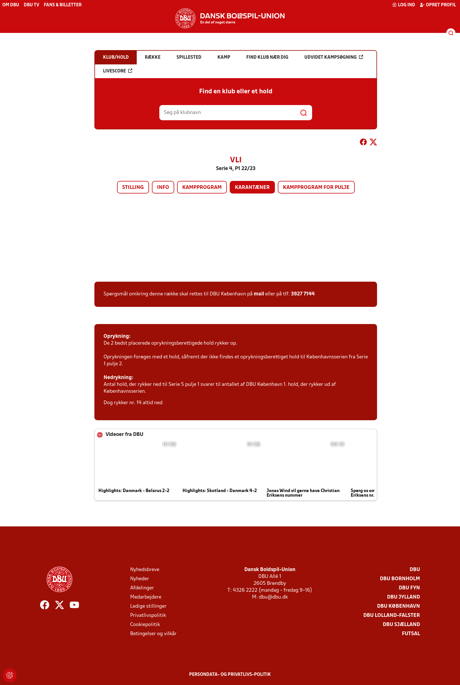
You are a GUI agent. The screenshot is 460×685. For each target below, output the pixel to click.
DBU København (398, 606)
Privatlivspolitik (148, 615)
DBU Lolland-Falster (391, 615)
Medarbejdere (145, 597)
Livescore (117, 71)
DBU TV (31, 5)
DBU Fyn (409, 588)
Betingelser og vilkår (153, 633)
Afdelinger (142, 588)
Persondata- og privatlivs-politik (230, 675)
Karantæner (252, 187)
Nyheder (139, 579)
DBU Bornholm (400, 579)
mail (259, 294)
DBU (415, 569)
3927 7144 (303, 294)
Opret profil (438, 4)
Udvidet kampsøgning (333, 57)
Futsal (411, 633)
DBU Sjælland (401, 624)
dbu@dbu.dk (273, 597)
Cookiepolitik (145, 624)
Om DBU (10, 5)
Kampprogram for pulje (316, 187)
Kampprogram (202, 187)
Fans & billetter (63, 5)
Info (163, 187)
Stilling (133, 187)
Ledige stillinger (148, 606)
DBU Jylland (403, 597)
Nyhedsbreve (144, 569)
